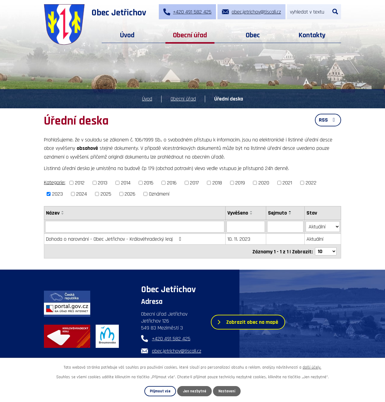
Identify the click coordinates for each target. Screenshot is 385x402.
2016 (172, 182)
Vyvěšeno (237, 212)
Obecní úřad (190, 35)
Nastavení (226, 391)
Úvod (127, 35)
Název (53, 212)
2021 (287, 182)
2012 (80, 182)
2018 (217, 182)
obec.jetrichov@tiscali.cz (176, 350)
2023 (57, 193)
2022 (311, 182)
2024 (81, 193)
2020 (263, 182)
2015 (148, 182)
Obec (253, 35)
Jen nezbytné (194, 391)
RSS (328, 119)
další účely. (312, 367)
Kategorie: (54, 182)
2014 (126, 182)
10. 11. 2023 (238, 238)
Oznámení (159, 193)
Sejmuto (277, 212)
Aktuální (315, 238)
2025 (105, 193)
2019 (240, 182)
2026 (130, 193)
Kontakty (311, 35)
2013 (102, 182)
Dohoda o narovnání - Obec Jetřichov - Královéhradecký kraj (115, 238)
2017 (194, 182)
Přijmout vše (160, 391)
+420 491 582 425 (171, 338)
